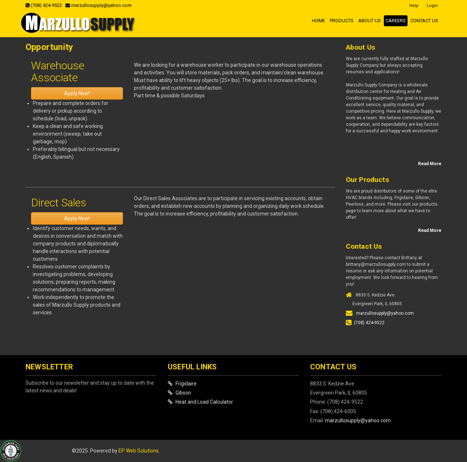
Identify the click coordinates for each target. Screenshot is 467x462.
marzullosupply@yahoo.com (98, 5)
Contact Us (424, 20)
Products (342, 20)
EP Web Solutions (139, 451)
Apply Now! (77, 93)
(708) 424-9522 (44, 5)
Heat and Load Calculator (200, 402)
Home (318, 20)
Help (413, 5)
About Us (369, 20)
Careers (396, 20)
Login (432, 5)
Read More (429, 163)
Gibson (179, 393)
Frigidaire (182, 384)
